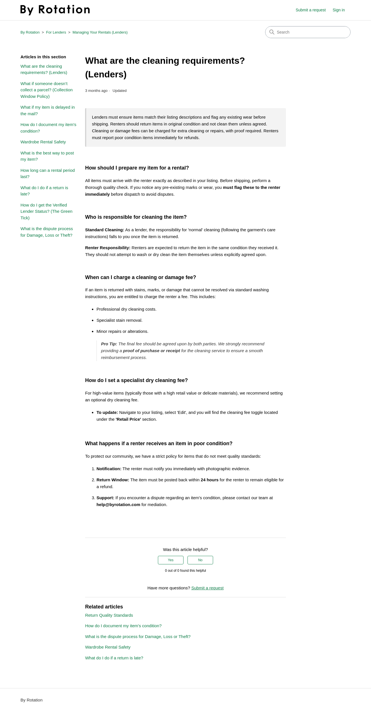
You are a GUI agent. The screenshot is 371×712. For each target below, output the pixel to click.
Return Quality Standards (109, 615)
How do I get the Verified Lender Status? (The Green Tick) (46, 211)
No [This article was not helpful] (200, 560)
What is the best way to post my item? (47, 156)
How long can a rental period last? (47, 173)
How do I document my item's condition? (48, 127)
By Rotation (30, 32)
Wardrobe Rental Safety (43, 141)
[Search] (307, 32)
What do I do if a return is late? (44, 191)
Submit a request (311, 10)
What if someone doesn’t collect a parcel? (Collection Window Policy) (46, 90)
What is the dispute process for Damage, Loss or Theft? (46, 232)
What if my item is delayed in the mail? (47, 110)
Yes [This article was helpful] (171, 560)
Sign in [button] (339, 10)
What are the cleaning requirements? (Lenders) (43, 69)
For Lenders (56, 32)
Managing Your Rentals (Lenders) (100, 32)
